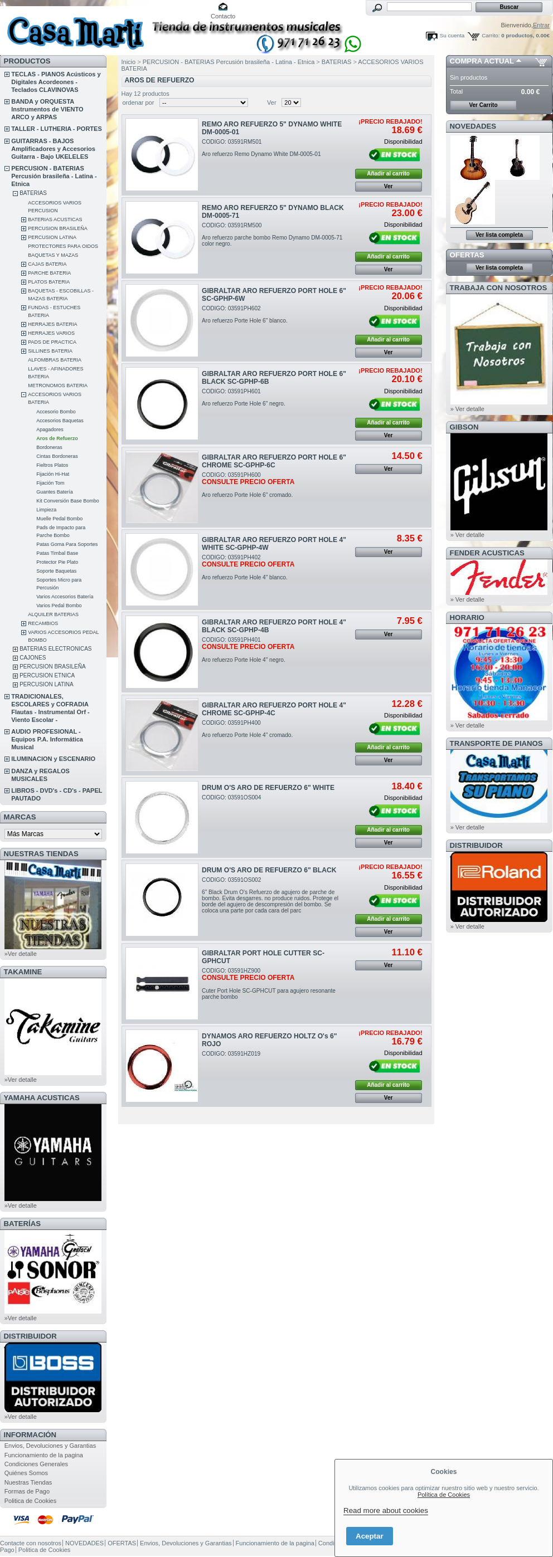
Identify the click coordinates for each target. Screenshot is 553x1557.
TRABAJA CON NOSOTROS (498, 288)
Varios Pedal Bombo (58, 605)
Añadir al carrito (388, 173)
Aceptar (370, 1536)
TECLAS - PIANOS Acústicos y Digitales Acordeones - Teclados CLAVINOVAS (55, 82)
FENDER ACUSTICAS (487, 553)
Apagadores (50, 429)
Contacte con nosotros (30, 1543)
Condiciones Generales (36, 1464)
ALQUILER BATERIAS (53, 614)
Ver (271, 102)
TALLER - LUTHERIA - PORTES (56, 128)
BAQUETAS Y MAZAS (53, 255)
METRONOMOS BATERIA (58, 385)
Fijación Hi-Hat (52, 474)
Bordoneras (49, 447)
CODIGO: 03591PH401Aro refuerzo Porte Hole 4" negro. (248, 650)
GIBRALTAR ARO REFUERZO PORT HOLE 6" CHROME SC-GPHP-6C (274, 461)
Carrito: (490, 35)
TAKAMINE (23, 972)
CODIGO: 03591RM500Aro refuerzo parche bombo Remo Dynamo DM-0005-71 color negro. (272, 234)
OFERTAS (467, 255)
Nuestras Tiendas (28, 1482)
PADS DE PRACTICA (52, 342)
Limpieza (46, 510)
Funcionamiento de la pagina (43, 1455)
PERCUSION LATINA (52, 237)
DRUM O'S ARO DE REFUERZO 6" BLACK (269, 870)
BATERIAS (33, 193)
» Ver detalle (467, 409)
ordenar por (138, 102)
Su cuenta (452, 35)
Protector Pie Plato (57, 562)
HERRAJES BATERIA (52, 324)
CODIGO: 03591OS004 (231, 797)
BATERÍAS (22, 1223)
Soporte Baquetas (56, 571)
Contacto (223, 16)
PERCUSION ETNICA (47, 675)
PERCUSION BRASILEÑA (58, 228)
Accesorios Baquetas (60, 420)
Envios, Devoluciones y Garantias (50, 1445)
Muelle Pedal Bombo (59, 518)
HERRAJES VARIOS (51, 333)
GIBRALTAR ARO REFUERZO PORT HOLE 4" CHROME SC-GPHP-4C (274, 709)
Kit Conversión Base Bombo (67, 501)
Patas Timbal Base (57, 553)
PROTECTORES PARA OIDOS (63, 246)
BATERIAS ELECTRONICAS (55, 649)
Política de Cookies (444, 1494)
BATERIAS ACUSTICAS (55, 219)
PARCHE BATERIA (49, 273)
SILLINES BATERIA (50, 351)
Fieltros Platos (52, 465)
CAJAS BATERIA (47, 264)
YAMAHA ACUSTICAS (42, 1098)
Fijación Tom (50, 483)
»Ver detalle (20, 953)
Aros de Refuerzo (57, 438)
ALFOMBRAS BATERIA (54, 360)
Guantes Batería (54, 492)
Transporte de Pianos (496, 743)
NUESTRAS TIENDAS (41, 854)
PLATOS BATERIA (49, 282)
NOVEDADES (473, 126)
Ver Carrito (483, 105)
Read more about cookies (385, 1510)
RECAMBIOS (43, 623)
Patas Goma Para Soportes (67, 544)
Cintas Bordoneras (57, 456)
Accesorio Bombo (56, 411)
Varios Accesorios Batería (64, 596)
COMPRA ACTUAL (482, 61)
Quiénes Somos (26, 1473)
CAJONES (33, 658)
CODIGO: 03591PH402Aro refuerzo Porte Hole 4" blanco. (248, 567)
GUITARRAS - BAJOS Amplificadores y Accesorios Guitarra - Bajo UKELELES (53, 149)
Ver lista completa (499, 235)
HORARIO (467, 617)
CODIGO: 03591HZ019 (231, 1054)
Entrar (541, 25)
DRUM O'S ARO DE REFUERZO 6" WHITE (268, 788)
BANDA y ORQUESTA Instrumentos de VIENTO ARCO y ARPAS (47, 109)
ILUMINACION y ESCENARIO (53, 758)
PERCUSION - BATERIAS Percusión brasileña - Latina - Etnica (53, 176)
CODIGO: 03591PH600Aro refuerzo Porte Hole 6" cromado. (248, 485)
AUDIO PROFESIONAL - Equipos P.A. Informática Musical (47, 739)
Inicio (129, 61)
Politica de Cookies (30, 1500)
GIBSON (464, 427)
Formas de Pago (27, 1491)
